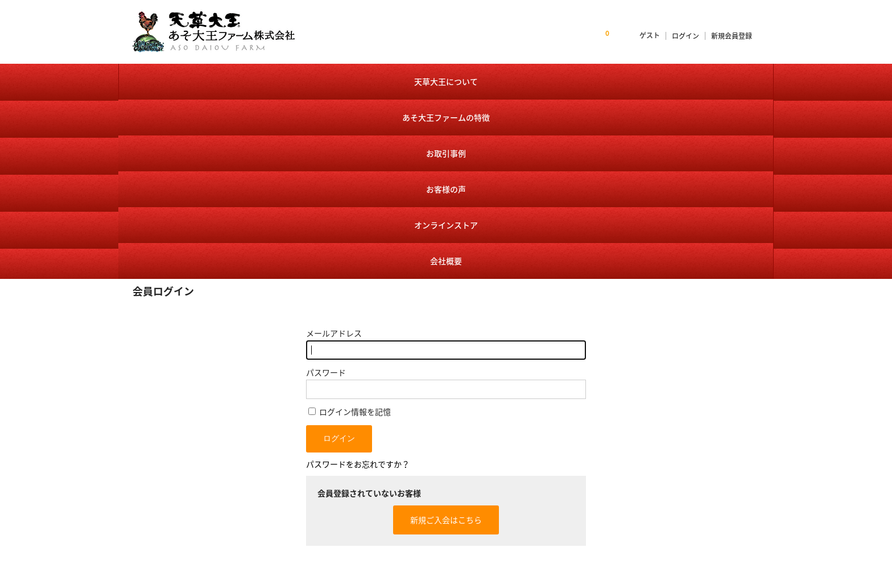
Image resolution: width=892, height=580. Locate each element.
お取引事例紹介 (440, 502)
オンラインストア (607, 80)
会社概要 (718, 80)
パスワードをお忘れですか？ (358, 281)
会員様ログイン (562, 466)
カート (547, 484)
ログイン (685, 36)
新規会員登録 (731, 36)
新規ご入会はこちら (446, 337)
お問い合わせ (670, 448)
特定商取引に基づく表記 (577, 502)
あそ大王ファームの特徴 (281, 80)
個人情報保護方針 (677, 466)
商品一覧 (551, 448)
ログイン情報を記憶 (349, 229)
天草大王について (173, 80)
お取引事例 (390, 80)
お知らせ (429, 448)
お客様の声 (499, 80)
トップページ (436, 430)
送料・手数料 (558, 521)
